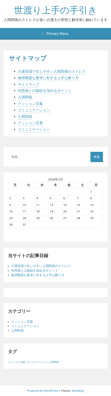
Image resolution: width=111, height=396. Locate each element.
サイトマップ (28, 84)
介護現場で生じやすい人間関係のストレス (52, 71)
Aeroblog (77, 390)
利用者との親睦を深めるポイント (44, 91)
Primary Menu (55, 34)
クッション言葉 (30, 104)
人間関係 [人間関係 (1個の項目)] (54, 362)
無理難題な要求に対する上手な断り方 (48, 78)
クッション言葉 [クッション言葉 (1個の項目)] (16, 362)
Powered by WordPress (43, 390)
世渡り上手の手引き (55, 10)
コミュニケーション (34, 110)
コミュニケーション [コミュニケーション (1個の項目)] (37, 362)
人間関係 (25, 97)
